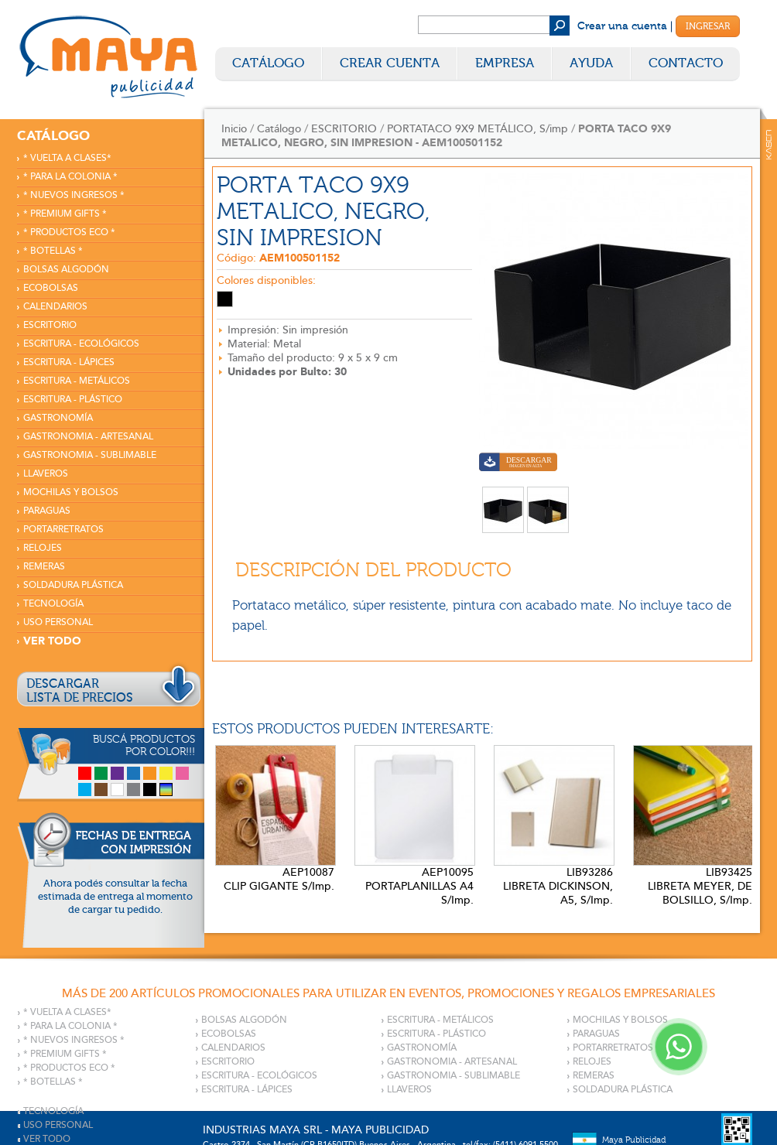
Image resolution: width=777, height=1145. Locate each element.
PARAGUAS (46, 511)
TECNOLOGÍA (53, 604)
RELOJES (42, 548)
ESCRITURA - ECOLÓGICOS (81, 344)
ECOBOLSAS (50, 288)
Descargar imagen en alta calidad (518, 464)
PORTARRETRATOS (63, 529)
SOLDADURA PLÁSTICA (73, 585)
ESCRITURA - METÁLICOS (76, 381)
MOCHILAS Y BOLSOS (70, 492)
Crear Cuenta (390, 63)
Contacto (686, 63)
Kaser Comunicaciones (769, 144)
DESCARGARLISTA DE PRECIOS (79, 691)
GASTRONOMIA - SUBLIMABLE (89, 455)
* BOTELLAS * (53, 251)
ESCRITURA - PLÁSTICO (72, 399)
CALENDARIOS (55, 307)
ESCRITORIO (50, 325)
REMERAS (44, 566)
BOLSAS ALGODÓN (66, 269)
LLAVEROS (45, 474)
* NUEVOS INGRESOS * (74, 195)
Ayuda (591, 63)
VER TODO (52, 641)
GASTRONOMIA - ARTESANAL (88, 437)
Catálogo (268, 63)
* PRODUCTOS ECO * (69, 232)
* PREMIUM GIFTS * (65, 214)
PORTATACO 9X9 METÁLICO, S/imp (477, 128)
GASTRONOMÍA (58, 418)
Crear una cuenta (622, 26)
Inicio (234, 128)
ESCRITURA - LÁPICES (69, 362)
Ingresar (708, 26)
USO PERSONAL (58, 622)
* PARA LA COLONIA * (70, 177)
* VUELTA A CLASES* (67, 158)
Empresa (504, 63)
